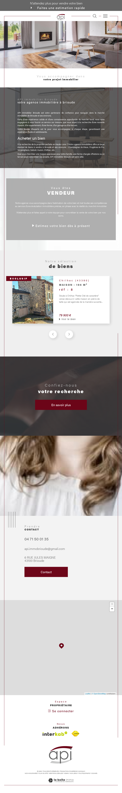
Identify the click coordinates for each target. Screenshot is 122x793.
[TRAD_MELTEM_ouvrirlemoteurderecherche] (95, 16)
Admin (66, 773)
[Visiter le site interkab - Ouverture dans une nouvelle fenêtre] (55, 734)
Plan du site (43, 773)
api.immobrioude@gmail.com (44, 554)
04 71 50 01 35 (36, 544)
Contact (118, 241)
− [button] (112, 609)
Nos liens (73, 773)
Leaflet (87, 694)
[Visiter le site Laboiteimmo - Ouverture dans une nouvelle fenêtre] (61, 783)
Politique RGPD (84, 773)
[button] (69, 340)
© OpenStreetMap (99, 694)
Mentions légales (56, 773)
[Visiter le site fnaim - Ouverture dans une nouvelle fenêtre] (75, 733)
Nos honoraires (31, 773)
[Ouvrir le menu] (105, 16)
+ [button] (112, 604)
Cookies (94, 773)
